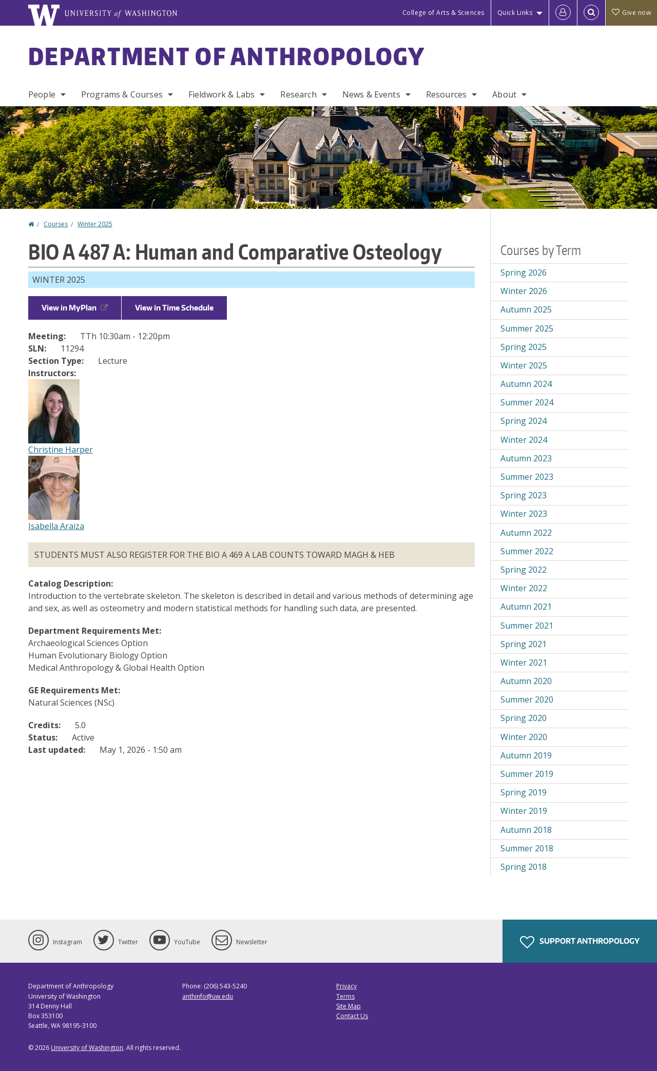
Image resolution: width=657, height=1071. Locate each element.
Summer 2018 (526, 848)
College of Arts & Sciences (443, 12)
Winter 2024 (523, 439)
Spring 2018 (523, 866)
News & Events (371, 94)
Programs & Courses (122, 94)
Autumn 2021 (526, 606)
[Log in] (563, 13)
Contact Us (352, 1015)
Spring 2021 (523, 644)
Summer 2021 (526, 625)
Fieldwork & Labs (221, 94)
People (41, 94)
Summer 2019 (526, 774)
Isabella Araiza (56, 526)
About (504, 94)
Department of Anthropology (227, 56)
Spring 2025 (523, 347)
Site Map (348, 1006)
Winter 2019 (523, 810)
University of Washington (87, 1047)
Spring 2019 (523, 792)
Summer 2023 (526, 476)
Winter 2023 (523, 513)
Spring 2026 (523, 272)
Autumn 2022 (526, 532)
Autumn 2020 (526, 681)
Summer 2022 (526, 551)
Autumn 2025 (526, 309)
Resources (446, 94)
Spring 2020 (523, 718)
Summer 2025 (526, 328)
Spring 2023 (523, 495)
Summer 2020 (526, 699)
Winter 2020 (523, 737)
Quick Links (515, 12)
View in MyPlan (75, 307)
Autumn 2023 (526, 458)
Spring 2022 (523, 569)
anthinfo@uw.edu (207, 996)
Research (298, 94)
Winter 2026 (523, 291)
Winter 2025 (95, 224)
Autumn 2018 (526, 829)
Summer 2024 (526, 402)
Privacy (346, 986)
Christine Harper (60, 449)
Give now (631, 12)
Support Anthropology (580, 942)
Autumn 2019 (526, 755)
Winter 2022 (523, 588)
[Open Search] (591, 13)
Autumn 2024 (526, 384)
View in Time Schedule (174, 307)
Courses (56, 224)
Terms (345, 996)
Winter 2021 (523, 662)
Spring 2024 (523, 420)
